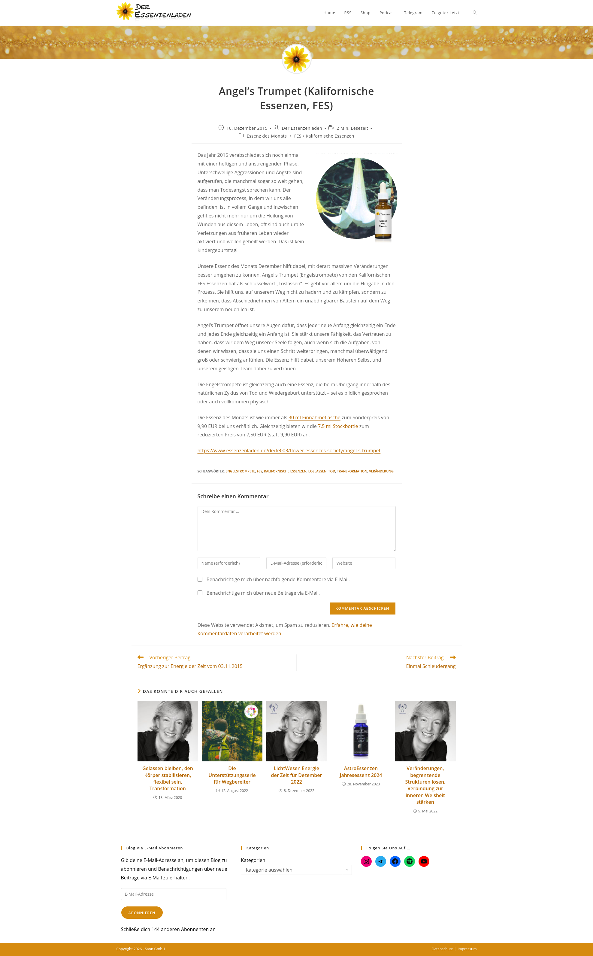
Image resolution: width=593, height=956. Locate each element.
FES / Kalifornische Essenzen (324, 136)
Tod (331, 471)
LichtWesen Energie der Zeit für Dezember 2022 (296, 775)
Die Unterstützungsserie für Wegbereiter (232, 775)
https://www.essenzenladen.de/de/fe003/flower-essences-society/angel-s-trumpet (289, 450)
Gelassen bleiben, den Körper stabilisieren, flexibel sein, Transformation (167, 778)
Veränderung (381, 471)
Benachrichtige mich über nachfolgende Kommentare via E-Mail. (278, 579)
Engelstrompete (240, 471)
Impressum (467, 948)
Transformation (352, 471)
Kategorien (253, 860)
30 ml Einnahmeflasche (314, 417)
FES (259, 471)
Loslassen (317, 471)
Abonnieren (142, 912)
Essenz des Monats (267, 136)
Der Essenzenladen (302, 128)
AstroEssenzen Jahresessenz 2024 (361, 771)
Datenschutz (442, 948)
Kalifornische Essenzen (285, 471)
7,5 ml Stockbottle (338, 426)
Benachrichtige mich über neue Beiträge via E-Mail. (263, 593)
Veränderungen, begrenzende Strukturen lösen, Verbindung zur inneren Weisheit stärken (425, 785)
